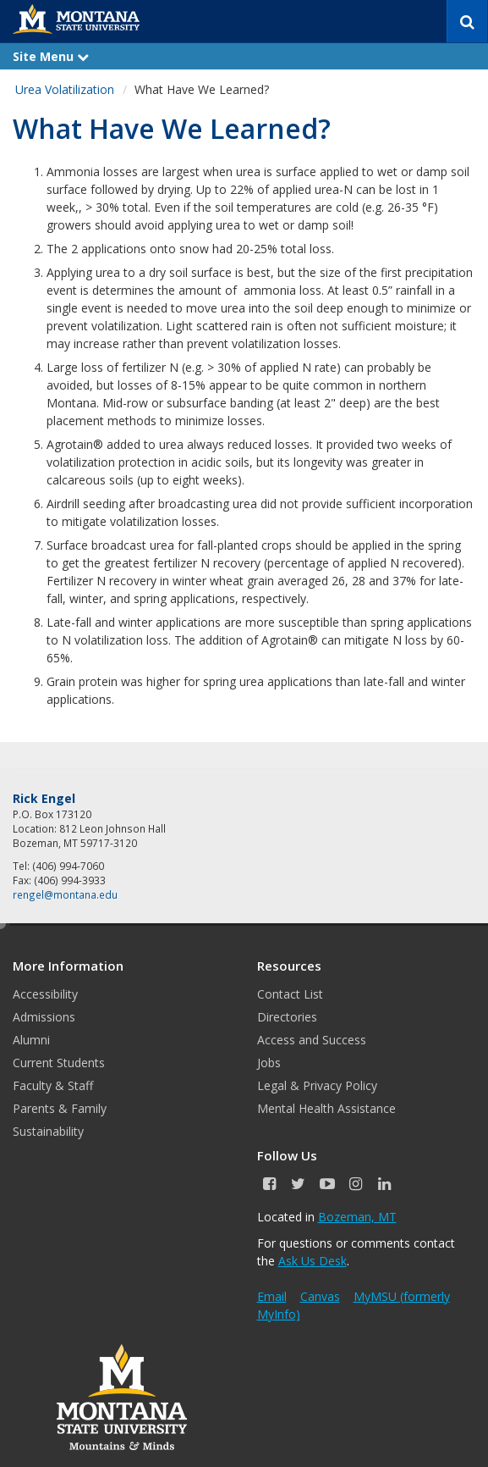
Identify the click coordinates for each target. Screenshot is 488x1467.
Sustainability (48, 1131)
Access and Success (311, 1040)
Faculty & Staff (53, 1085)
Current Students (59, 1063)
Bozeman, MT (357, 1217)
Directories (287, 1017)
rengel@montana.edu (65, 894)
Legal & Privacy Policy (317, 1085)
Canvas (320, 1296)
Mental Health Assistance (326, 1108)
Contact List (290, 994)
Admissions (44, 1017)
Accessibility (45, 994)
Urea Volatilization (64, 89)
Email (272, 1296)
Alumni (31, 1040)
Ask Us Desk (312, 1261)
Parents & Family (60, 1108)
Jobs (269, 1063)
